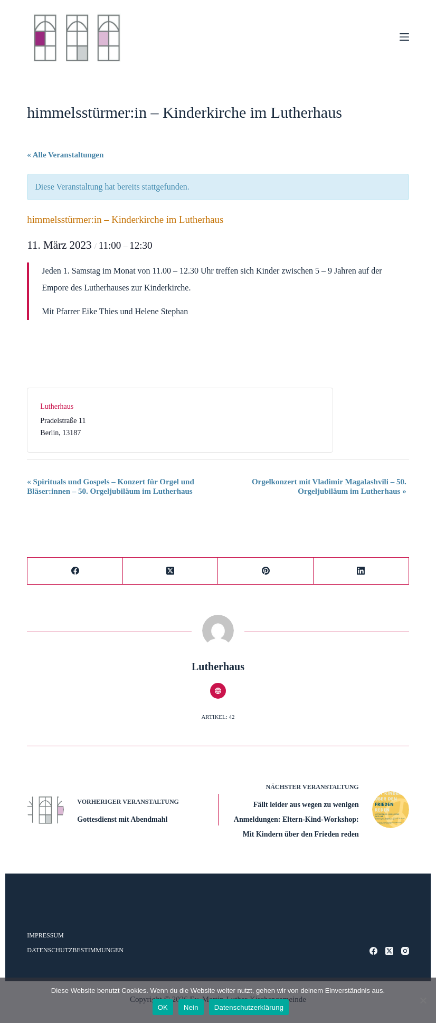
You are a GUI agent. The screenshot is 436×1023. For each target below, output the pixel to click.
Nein (191, 1007)
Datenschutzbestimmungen (75, 950)
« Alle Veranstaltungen (65, 155)
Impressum (45, 935)
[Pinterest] (266, 571)
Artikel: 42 (217, 717)
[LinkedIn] (361, 571)
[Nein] (423, 1000)
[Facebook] (75, 571)
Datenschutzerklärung (248, 1007)
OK (163, 1007)
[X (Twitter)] (171, 571)
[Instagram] (405, 951)
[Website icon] (218, 691)
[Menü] (404, 37)
